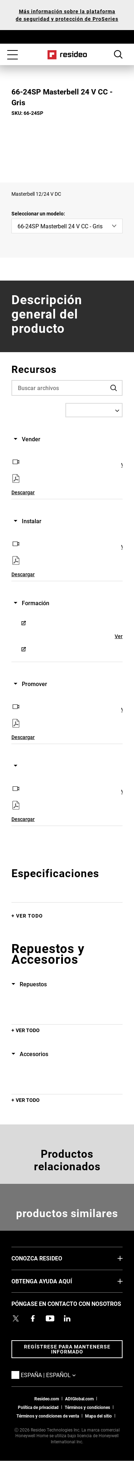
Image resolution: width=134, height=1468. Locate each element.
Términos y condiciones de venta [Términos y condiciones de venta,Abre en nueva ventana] (47, 1416)
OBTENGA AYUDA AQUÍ (52, 1281)
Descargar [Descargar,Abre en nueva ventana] (23, 492)
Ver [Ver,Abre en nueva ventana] (119, 636)
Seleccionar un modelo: (38, 213)
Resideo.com (46, 1398)
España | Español (59, 1375)
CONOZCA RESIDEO (47, 1258)
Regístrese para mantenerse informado (67, 1349)
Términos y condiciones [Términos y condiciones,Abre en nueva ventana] (87, 1407)
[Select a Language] (94, 410)
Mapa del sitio (98, 1416)
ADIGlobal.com (79, 1398)
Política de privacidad (38, 1407)
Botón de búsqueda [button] (118, 54)
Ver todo (29, 915)
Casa (67, 54)
